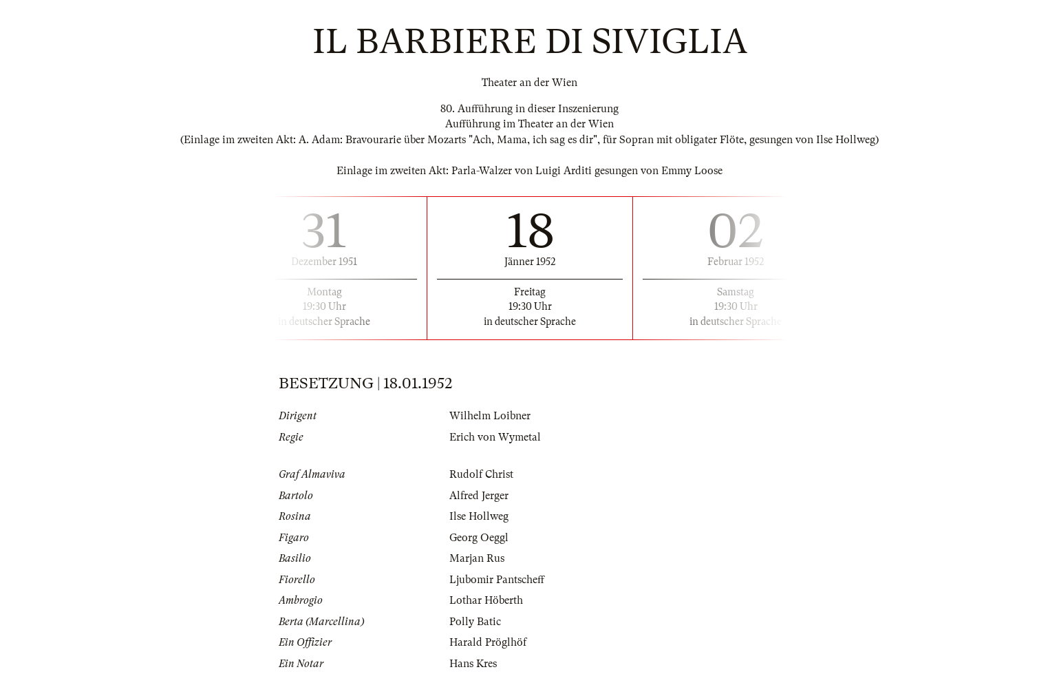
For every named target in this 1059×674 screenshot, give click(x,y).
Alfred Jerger (479, 495)
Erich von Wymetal (495, 437)
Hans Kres (473, 663)
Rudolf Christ (481, 474)
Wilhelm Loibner (490, 416)
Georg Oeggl (479, 537)
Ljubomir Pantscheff (496, 579)
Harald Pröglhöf (487, 642)
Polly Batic (475, 621)
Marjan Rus (476, 558)
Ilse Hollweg (479, 516)
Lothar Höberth (486, 600)
